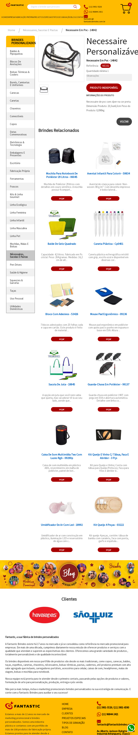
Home (4, 17)
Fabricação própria (24, 17)
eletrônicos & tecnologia (17, 144)
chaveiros (15, 108)
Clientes (67, 713)
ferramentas (17, 178)
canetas (14, 100)
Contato (80, 17)
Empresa (11, 17)
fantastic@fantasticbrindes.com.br (116, 724)
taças (13, 290)
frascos (14, 186)
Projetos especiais (43, 17)
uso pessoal (16, 298)
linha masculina (18, 228)
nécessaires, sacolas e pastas (19, 255)
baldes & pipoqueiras (16, 52)
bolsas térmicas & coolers (20, 73)
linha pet (15, 236)
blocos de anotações (16, 63)
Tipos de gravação (62, 17)
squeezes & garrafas (16, 282)
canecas (14, 92)
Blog (73, 17)
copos (13, 124)
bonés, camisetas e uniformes (20, 84)
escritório (15, 163)
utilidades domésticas (16, 308)
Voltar (124, 121)
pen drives (16, 264)
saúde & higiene (19, 272)
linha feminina (18, 212)
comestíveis (16, 116)
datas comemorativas (18, 133)
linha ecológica (18, 204)
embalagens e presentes (17, 154)
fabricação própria (20, 171)
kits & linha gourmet (16, 196)
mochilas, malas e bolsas (19, 245)
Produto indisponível (104, 87)
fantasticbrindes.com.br (100, 20)
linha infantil (17, 220)
